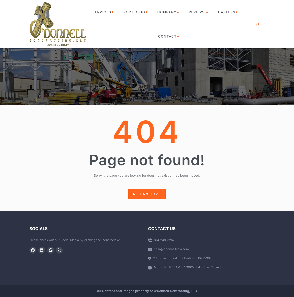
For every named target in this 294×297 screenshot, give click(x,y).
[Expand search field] (257, 24)
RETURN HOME (147, 194)
